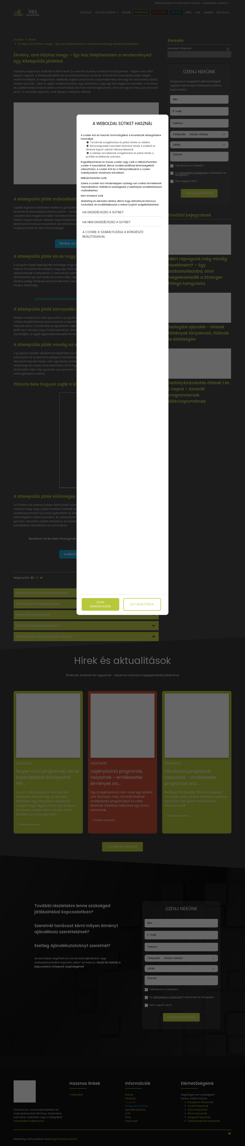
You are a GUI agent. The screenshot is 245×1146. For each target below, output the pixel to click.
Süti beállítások (142, 604)
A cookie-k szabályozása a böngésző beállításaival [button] (113, 234)
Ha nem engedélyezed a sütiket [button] (107, 222)
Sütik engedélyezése (100, 604)
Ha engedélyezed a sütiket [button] (103, 212)
